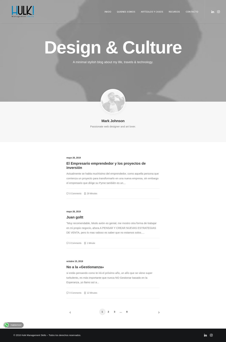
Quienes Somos (126, 11)
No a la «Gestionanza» (85, 267)
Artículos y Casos (152, 11)
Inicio (108, 11)
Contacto (192, 11)
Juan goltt (74, 217)
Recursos (174, 11)
